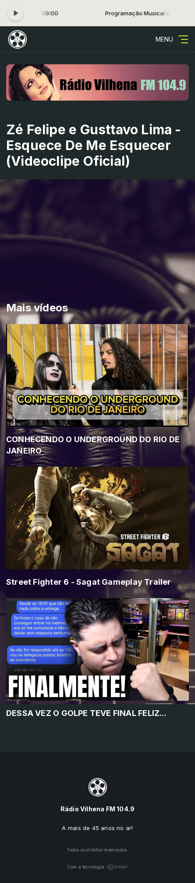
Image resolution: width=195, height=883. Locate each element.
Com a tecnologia (97, 867)
